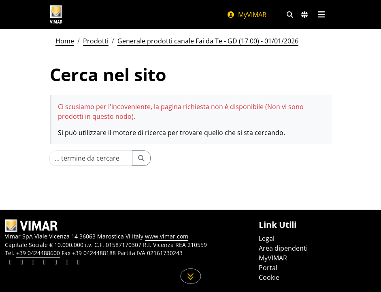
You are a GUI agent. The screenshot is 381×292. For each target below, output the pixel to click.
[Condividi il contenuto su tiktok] (78, 263)
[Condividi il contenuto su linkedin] (10, 263)
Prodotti (96, 40)
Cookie (269, 277)
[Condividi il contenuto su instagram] (44, 263)
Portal (268, 267)
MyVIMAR (246, 14)
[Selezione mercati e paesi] (304, 14)
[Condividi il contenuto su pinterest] (33, 263)
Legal (267, 238)
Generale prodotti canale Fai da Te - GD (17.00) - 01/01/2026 (207, 40)
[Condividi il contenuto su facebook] (22, 263)
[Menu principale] (322, 14)
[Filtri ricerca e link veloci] (290, 14)
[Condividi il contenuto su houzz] (67, 263)
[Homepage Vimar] (56, 14)
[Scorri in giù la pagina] (190, 276)
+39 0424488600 (38, 253)
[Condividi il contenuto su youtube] (56, 263)
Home (64, 40)
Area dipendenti (283, 248)
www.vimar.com (166, 236)
